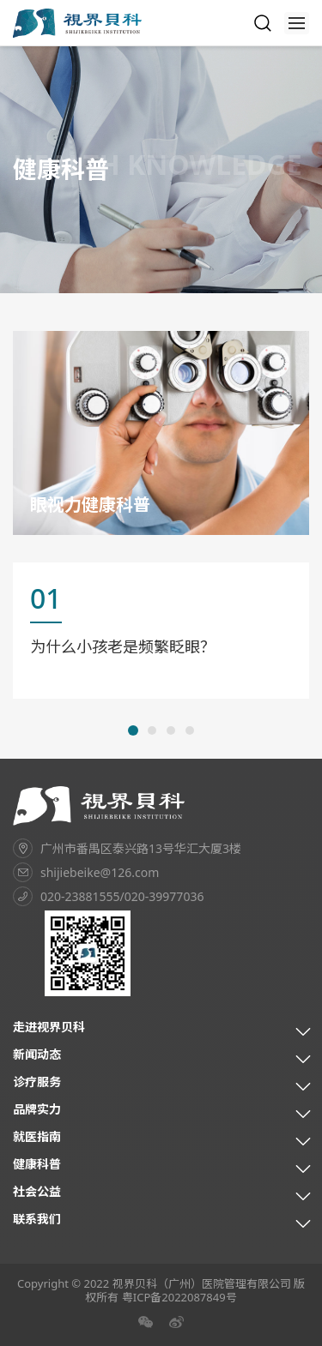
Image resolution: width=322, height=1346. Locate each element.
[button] (133, 730)
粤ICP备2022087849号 (179, 1297)
